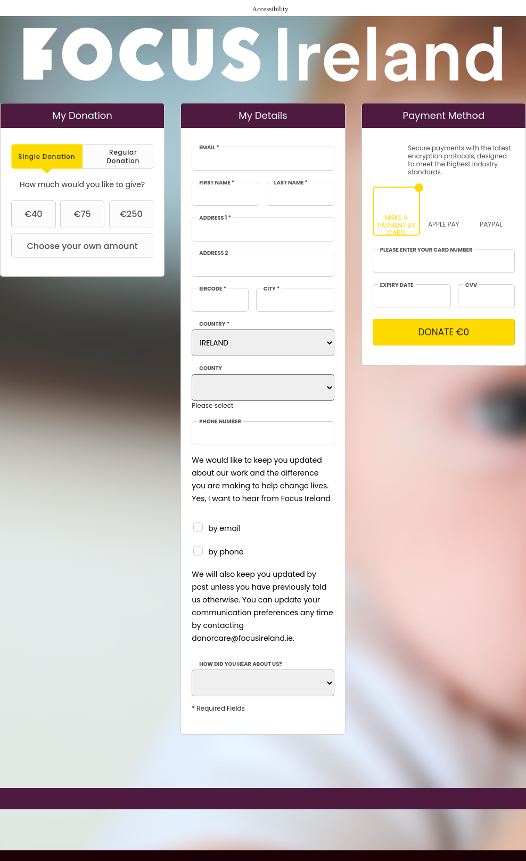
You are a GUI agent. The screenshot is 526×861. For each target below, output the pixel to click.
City (272, 289)
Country (214, 324)
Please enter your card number (426, 250)
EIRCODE (212, 289)
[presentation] (47, 156)
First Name (216, 183)
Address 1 (215, 218)
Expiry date (397, 285)
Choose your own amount (76, 246)
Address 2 (213, 253)
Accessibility (270, 9)
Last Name (291, 183)
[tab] (47, 156)
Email (209, 147)
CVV (471, 285)
